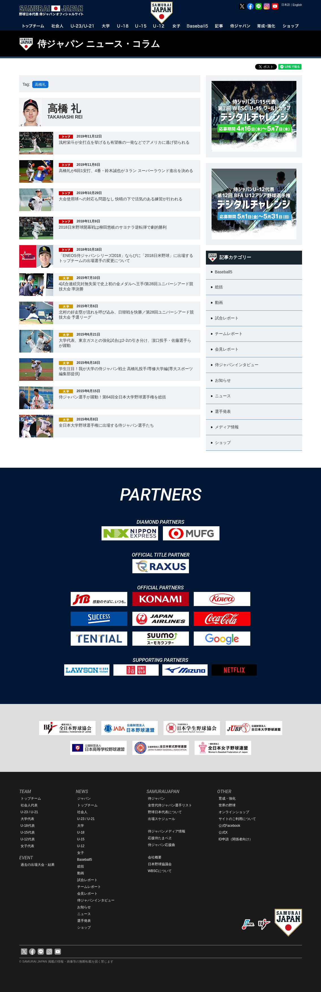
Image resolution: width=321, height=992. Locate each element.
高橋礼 (40, 84)
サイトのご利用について (237, 819)
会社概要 (154, 857)
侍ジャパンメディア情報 (166, 831)
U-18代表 (28, 826)
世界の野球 (227, 805)
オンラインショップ (234, 812)
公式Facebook (229, 826)
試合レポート (87, 880)
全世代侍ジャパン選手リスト (170, 805)
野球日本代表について (165, 812)
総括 (80, 866)
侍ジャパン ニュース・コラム (98, 44)
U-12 (81, 846)
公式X (223, 832)
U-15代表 (28, 832)
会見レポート (87, 894)
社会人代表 (29, 805)
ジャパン (84, 798)
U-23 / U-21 (29, 812)
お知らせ (84, 907)
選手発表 (84, 921)
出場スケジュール (161, 819)
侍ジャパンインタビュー (96, 900)
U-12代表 (28, 839)
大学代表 (27, 819)
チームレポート (89, 887)
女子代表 (27, 846)
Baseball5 (84, 860)
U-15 (81, 839)
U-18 (81, 832)
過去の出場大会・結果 (38, 865)
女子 (80, 853)
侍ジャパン (156, 798)
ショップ (84, 927)
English (297, 5)
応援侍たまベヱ (160, 838)
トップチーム (31, 798)
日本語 (285, 4)
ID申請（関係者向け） (236, 839)
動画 (80, 873)
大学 (80, 826)
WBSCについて (160, 871)
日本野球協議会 (160, 864)
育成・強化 (227, 798)
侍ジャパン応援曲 (161, 845)
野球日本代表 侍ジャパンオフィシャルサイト (53, 10)
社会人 (82, 812)
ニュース (84, 914)
